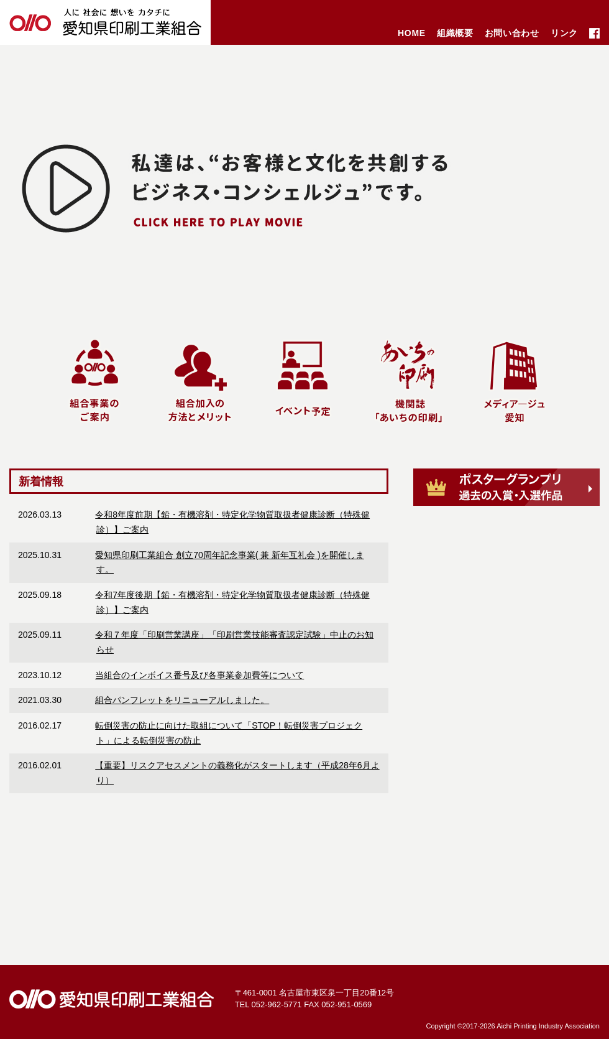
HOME (412, 33)
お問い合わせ (512, 33)
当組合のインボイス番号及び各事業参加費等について (199, 675)
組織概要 (455, 33)
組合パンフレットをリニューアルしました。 (182, 700)
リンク (564, 33)
